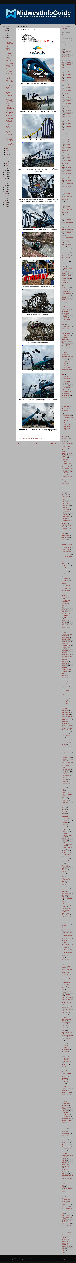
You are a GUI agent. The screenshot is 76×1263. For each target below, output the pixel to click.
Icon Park (64, 605)
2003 (6, 206)
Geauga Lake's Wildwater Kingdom (67, 543)
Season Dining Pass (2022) (9, 81)
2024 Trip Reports (66, 232)
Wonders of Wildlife (67, 1232)
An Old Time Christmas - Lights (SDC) (9, 117)
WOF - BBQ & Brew (67, 1188)
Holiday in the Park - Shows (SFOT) (9, 89)
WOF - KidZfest (66, 1206)
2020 (6, 170)
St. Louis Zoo (65, 1105)
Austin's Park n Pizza (67, 282)
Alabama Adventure (67, 263)
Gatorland (64, 539)
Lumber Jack (65, 701)
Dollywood (64, 461)
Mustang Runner (66, 746)
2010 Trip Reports (66, 84)
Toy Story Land (65, 1142)
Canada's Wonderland (67, 356)
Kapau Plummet (66, 641)
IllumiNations (65, 609)
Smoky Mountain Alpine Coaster (66, 1055)
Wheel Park (65, 1169)
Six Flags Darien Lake (67, 999)
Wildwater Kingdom (67, 1178)
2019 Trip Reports (66, 113)
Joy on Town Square (67, 624)
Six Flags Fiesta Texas (9, 77)
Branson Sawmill (66, 333)
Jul (7, 156)
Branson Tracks (66, 335)
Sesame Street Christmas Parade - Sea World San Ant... (9, 43)
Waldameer (65, 1164)
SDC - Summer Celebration (66, 911)
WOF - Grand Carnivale (65, 1192)
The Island (64, 1126)
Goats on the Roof (66, 554)
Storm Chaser (65, 1114)
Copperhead (65, 410)
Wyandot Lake (65, 1241)
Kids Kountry (65, 661)
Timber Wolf (65, 1139)
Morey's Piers (65, 733)
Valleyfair (64, 1158)
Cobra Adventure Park (67, 403)
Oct (7, 150)
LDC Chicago (65, 681)
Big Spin (64, 297)
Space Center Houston (65, 1085)
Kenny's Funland (66, 650)
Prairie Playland (66, 806)
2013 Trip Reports (66, 93)
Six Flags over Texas (9, 93)
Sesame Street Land (67, 949)
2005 (6, 202)
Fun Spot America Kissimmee (66, 529)
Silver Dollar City (66, 48)
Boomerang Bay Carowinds (66, 317)
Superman (64, 1122)
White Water (65, 54)
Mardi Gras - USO (66, 719)
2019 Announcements (67, 196)
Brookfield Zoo (65, 339)
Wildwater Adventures (67, 1175)
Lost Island (64, 698)
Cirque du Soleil (66, 385)
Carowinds (64, 359)
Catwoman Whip (66, 367)
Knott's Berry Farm (66, 669)
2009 (6, 193)
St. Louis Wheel (66, 1103)
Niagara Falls (65, 754)
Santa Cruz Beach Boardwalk (66, 855)
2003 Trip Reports (66, 62)
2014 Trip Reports (66, 97)
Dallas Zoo (64, 422)
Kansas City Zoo (66, 639)
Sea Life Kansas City (67, 929)
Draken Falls (65, 485)
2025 (6, 30)
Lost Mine (64, 700)
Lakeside (64, 677)
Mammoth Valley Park (67, 716)
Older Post (54, 444)
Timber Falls (65, 1135)
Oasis (63, 34)
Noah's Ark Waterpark (67, 762)
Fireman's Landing (66, 511)
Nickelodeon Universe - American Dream (67, 756)
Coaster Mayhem (66, 401)
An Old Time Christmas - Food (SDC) (9, 139)
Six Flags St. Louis (66, 51)
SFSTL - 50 (65, 959)
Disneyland (65, 459)
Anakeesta (64, 271)
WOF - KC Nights (66, 1204)
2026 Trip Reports (66, 244)
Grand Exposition (66, 561)
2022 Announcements (67, 216)
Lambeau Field (65, 679)
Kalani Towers (65, 637)
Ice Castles (65, 603)
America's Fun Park (67, 268)
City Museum (65, 387)
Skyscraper (65, 1051)
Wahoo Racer (65, 1162)
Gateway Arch (65, 537)
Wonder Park (65, 1229)
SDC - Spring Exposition (65, 902)
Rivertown (64, 826)
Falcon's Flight (65, 503)
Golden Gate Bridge (67, 556)
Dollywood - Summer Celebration (67, 472)
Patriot (63, 785)
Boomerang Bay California (66, 314)
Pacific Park (65, 779)
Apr (7, 163)
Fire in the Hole (66, 509)
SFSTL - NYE (65, 972)
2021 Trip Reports (66, 120)
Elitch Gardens (65, 491)
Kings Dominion (66, 663)
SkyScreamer (65, 1053)
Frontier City (65, 523)
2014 (6, 183)
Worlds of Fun (65, 56)
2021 (6, 168)
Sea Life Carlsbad (66, 924)
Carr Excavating (66, 361)
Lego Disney (65, 688)
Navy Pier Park (65, 750)
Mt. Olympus (65, 741)
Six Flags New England (65, 1026)
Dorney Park (65, 474)
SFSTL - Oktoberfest (67, 974)
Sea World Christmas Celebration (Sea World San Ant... (9, 51)
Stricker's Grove (66, 1116)
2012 (6, 187)
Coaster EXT (65, 397)
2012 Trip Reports (66, 90)
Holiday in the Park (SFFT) (9, 74)
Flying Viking (65, 514)
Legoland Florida (66, 694)
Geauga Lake (65, 541)
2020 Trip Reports (66, 116)
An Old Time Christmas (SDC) (9, 128)
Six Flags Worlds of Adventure (67, 1042)
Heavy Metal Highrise (67, 575)
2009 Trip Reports (66, 80)
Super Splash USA (66, 1118)
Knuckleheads (65, 671)
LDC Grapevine (66, 683)
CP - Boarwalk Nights (67, 417)
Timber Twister (65, 1137)
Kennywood (65, 652)
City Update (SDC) (8, 104)
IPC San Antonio (66, 613)
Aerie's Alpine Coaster (67, 257)
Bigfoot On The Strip (67, 299)
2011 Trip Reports (66, 87)
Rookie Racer (65, 838)
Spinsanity (64, 1090)
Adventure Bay (65, 248)
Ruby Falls (64, 842)
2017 (6, 176)
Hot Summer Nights (67, 585)
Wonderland (65, 1231)
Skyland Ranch (66, 1049)
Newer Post (22, 444)
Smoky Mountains (66, 1061)
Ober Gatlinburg (66, 769)
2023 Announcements (67, 222)
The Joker (64, 1128)
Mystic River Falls (66, 748)
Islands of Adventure (67, 617)
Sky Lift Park (65, 1045)
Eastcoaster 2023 (66, 489)
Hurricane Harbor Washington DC (66, 601)
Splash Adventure (66, 1092)
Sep (7, 152)
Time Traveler (65, 1141)
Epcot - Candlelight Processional (66, 495)
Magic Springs (65, 710)
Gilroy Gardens (66, 549)
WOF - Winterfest (66, 1223)
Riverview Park (65, 831)
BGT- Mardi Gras (66, 295)
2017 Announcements (67, 183)
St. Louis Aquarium (66, 1098)
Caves (63, 371)
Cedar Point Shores (67, 378)
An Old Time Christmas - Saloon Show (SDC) (9, 122)
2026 (6, 28)
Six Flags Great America (66, 1016)
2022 (6, 37)
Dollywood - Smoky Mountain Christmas (67, 467)
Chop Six (64, 383)
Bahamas (64, 285)
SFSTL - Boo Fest (66, 961)
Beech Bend (65, 289)
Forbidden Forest (66, 516)
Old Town (64, 773)
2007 (6, 198)
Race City (64, 809)
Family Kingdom (66, 505)
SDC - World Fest (66, 920)
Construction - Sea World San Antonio (9, 62)
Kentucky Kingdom (66, 654)
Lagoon (64, 673)
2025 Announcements (67, 237)
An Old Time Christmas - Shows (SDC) (10, 100)
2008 (6, 196)
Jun (7, 159)
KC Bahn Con (65, 643)
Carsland (64, 363)
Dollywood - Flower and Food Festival (67, 464)
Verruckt (64, 1160)
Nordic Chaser (65, 765)
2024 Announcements (67, 229)
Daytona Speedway (67, 433)
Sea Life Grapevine (67, 925)
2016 (6, 178)
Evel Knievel (65, 501)
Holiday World (65, 580)
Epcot (63, 492)
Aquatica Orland (66, 278)
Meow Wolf (65, 723)
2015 (6, 181)
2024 (6, 33)
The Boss (64, 1124)
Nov (7, 148)
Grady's (64, 560)
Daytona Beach (66, 426)
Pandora (64, 781)
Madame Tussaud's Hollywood (67, 707)
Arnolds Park (65, 280)
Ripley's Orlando (66, 818)
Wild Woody (65, 1173)
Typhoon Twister (66, 1146)
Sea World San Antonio (36, 438)
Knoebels (64, 667)
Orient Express (65, 775)
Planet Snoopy (65, 792)
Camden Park (65, 354)
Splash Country (66, 1094)
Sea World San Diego (67, 944)
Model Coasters (66, 731)
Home (38, 444)
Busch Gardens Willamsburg (66, 348)
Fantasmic (64, 507)
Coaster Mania (65, 399)
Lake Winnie (65, 675)
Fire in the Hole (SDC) (9, 96)
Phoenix (64, 787)
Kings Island (65, 665)
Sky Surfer (64, 1047)
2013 (6, 185)
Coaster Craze (65, 393)
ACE (63, 133)
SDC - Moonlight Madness (66, 890)
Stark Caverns (65, 1110)
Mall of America (66, 714)
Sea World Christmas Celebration (67, 936)
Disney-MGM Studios (67, 443)
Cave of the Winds (66, 369)
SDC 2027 (64, 28)
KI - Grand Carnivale (67, 656)
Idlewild (64, 607)
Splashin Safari (66, 1096)
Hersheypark (65, 578)
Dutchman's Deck (66, 487)
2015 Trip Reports (66, 100)
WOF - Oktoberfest (66, 1215)
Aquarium (64, 273)
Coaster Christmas (66, 391)
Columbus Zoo (65, 406)
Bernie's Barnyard (66, 293)
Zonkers (64, 1250)
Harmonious (65, 571)
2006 (6, 200)
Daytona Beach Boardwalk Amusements (66, 430)
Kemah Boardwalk (66, 645)
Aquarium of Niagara (67, 275)
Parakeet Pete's (66, 783)
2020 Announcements (67, 203)
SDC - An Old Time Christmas (66, 869)
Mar (7, 165)
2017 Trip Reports (66, 106)
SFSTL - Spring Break (67, 978)
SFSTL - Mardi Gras (67, 969)
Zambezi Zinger (66, 1246)
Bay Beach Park (66, 287)
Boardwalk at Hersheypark (65, 303)
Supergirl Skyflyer (66, 1120)
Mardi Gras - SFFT (66, 721)
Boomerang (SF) (66, 311)
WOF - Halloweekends (66, 1199)
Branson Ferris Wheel (67, 330)
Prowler (64, 807)
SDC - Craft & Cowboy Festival (66, 879)
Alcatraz (64, 266)
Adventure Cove (66, 252)
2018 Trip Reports (66, 110)
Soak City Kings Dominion (66, 1067)
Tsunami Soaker (66, 1144)
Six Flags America (66, 997)
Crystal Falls (65, 420)
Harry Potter (65, 573)
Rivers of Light (65, 824)
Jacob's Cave (65, 620)
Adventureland (65, 255)
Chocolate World (66, 381)
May (7, 161)
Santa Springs (65, 858)
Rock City (64, 833)
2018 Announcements (67, 190)
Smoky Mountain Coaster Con (66, 1059)
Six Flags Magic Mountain (66, 1023)
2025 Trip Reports (66, 129)
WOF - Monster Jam (67, 1208)
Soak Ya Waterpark (67, 1073)
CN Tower (64, 389)
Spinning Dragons (66, 1088)
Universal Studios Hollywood (66, 1152)
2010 (6, 191)
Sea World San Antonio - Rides (9, 57)
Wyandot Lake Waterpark (65, 1244)
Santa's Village (65, 860)
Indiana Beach (65, 611)
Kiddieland (64, 659)
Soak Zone (64, 1076)
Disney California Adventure (66, 440)
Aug (7, 154)
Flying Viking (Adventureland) (10, 109)
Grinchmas (64, 563)
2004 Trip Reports (66, 64)
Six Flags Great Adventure (66, 1013)
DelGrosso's (65, 436)
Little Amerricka (66, 696)
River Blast (64, 822)
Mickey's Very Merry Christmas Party (67, 729)
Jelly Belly (64, 622)
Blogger (64, 1259)
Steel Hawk (65, 1112)
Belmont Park (65, 291)
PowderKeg (65, 800)
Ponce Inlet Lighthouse (65, 798)
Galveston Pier (65, 535)
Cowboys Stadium (66, 415)
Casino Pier (65, 365)
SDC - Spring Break (67, 898)
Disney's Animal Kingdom (66, 447)
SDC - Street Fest (66, 908)
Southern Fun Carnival (65, 1079)
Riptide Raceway (66, 820)
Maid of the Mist (66, 712)
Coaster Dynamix (66, 395)
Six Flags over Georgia (65, 1029)
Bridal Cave (65, 337)
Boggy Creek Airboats (67, 306)
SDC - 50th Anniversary (65, 866)
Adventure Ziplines (66, 254)
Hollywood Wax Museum (66, 582)
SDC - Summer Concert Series (66, 914)
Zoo (63, 1252)
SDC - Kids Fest (66, 888)
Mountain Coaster (66, 739)
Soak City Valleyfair (67, 1070)
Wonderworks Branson (65, 1236)
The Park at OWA (66, 1133)
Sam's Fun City (66, 850)
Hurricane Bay (65, 588)
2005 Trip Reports (66, 67)
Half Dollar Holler (66, 565)
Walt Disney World (66, 1166)
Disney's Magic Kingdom (65, 457)
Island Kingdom (66, 615)
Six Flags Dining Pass (67, 1002)
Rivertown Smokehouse (65, 828)
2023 (6, 35)
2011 (6, 189)
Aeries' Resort (65, 261)
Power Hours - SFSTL (67, 802)
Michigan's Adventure (67, 725)
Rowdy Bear (65, 840)
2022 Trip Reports (25, 438)
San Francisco (65, 852)
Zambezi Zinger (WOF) (9, 113)
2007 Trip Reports (66, 74)
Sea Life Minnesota (67, 932)
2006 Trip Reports (66, 71)
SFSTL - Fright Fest (67, 963)
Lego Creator (65, 686)
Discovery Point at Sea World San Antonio (9, 70)
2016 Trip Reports (66, 103)
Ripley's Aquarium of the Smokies (67, 815)
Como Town (65, 408)
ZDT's (63, 1248)
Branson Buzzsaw (66, 326)
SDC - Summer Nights (67, 916)
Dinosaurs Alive (66, 438)
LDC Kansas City (66, 685)
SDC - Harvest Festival (65, 885)
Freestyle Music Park (67, 520)
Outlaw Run (65, 777)
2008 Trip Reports (66, 77)
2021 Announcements (67, 209)
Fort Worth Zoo (66, 518)
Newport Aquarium (66, 752)
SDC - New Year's (66, 893)
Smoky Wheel (65, 1064)
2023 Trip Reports (66, 126)
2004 (6, 204)
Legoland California (67, 690)
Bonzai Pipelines (66, 309)
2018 (6, 174)
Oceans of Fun (65, 46)
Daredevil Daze (66, 424)
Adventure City (65, 250)
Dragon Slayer (65, 483)
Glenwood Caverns (67, 551)
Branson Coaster (66, 328)
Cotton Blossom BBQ (67, 412)
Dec (7, 39)
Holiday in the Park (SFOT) (9, 84)
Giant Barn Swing (66, 547)
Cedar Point (65, 376)
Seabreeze (64, 947)
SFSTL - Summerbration (66, 982)
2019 (6, 172)
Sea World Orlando (67, 938)
